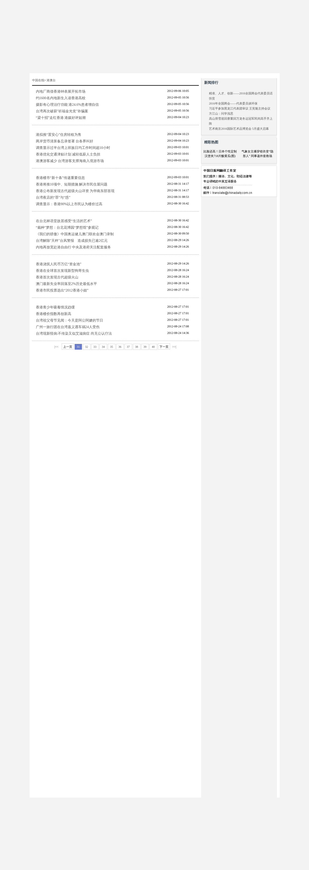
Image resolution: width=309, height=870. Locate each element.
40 (153, 347)
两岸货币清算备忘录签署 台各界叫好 (64, 141)
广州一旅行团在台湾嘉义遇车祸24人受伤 (68, 327)
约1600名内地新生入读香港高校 (60, 98)
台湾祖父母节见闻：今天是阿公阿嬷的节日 (69, 320)
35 (111, 347)
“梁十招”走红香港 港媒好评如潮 (61, 118)
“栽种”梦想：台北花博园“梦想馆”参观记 (67, 227)
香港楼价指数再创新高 (53, 314)
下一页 (164, 347)
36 (120, 347)
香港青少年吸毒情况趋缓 (55, 307)
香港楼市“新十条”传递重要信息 (60, 178)
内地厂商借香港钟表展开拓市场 (60, 91)
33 (95, 347)
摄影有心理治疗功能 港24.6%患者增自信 (67, 105)
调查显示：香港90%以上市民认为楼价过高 (69, 204)
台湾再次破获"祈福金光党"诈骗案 (62, 111)
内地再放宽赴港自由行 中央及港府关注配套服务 (73, 247)
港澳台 (51, 80)
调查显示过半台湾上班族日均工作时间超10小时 (73, 148)
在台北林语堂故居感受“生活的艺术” (64, 221)
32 (86, 347)
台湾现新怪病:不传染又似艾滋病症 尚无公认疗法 (74, 333)
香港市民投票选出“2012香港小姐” (62, 290)
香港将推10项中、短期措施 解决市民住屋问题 (72, 184)
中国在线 (38, 80)
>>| (174, 347)
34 (103, 347)
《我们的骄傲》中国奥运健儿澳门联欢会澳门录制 (75, 234)
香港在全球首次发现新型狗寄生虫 (62, 271)
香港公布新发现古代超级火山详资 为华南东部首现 (75, 191)
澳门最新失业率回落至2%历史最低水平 (66, 284)
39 (145, 347)
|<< (57, 347)
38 (136, 347)
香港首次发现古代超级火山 (57, 277)
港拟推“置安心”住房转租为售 (58, 135)
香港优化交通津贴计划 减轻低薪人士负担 (68, 154)
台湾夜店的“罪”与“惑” (53, 197)
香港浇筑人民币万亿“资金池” (58, 264)
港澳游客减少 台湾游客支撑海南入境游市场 (70, 161)
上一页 (67, 347)
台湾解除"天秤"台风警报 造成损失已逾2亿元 (72, 241)
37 (128, 347)
